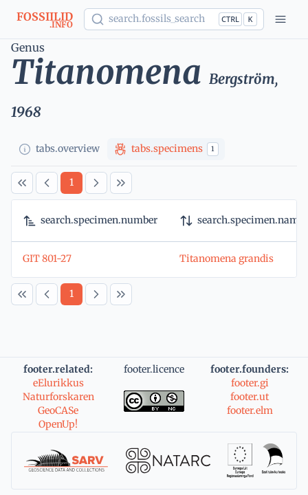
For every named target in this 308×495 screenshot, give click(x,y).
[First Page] (22, 183)
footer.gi (250, 383)
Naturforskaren (58, 396)
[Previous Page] (47, 183)
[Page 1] (71, 183)
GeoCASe (58, 410)
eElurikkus (58, 383)
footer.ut (249, 396)
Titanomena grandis (226, 258)
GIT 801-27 (47, 258)
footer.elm (250, 410)
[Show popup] (174, 19)
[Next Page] (96, 183)
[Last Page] (121, 183)
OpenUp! (58, 424)
